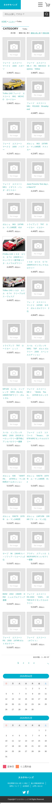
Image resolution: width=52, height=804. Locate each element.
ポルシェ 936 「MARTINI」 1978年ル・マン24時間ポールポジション (14, 479)
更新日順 (45, 33)
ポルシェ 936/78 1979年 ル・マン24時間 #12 (38, 479)
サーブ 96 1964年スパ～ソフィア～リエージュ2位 (14, 556)
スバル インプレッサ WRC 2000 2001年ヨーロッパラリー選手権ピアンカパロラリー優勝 (13, 437)
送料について (14, 786)
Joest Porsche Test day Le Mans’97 (37, 185)
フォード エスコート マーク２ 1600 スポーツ (13, 66)
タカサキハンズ (10, 5)
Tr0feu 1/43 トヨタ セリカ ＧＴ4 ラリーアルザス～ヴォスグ (14, 293)
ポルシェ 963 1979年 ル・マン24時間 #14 (14, 226)
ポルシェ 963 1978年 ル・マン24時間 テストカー (38, 146)
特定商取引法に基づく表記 (18, 783)
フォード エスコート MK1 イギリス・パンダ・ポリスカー (13, 187)
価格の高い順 (36, 33)
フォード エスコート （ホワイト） (37, 639)
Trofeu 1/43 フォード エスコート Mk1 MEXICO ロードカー (14, 96)
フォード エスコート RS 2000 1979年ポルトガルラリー (13, 640)
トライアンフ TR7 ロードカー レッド (13, 347)
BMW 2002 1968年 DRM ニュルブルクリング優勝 (14, 597)
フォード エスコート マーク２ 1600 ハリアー (13, 146)
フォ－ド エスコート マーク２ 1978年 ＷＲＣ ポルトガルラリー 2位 (38, 306)
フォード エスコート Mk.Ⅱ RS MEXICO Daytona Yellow (38, 66)
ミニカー (11, 22)
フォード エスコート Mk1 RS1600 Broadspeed (38, 106)
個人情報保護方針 (37, 783)
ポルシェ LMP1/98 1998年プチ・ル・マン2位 (38, 517)
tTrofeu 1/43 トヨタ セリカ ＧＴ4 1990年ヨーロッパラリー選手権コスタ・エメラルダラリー (14, 258)
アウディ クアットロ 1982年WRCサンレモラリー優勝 (38, 556)
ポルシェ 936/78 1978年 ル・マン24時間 (14, 517)
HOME (4, 22)
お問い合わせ (38, 786)
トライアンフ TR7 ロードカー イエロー (37, 226)
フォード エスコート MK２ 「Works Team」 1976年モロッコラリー (37, 393)
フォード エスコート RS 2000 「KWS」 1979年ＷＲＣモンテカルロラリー (38, 598)
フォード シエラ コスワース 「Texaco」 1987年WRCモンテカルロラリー (38, 437)
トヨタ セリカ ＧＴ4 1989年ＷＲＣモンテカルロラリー (38, 265)
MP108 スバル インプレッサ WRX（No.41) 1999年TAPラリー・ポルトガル (14, 393)
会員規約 (26, 786)
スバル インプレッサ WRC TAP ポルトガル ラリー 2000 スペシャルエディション (38, 350)
